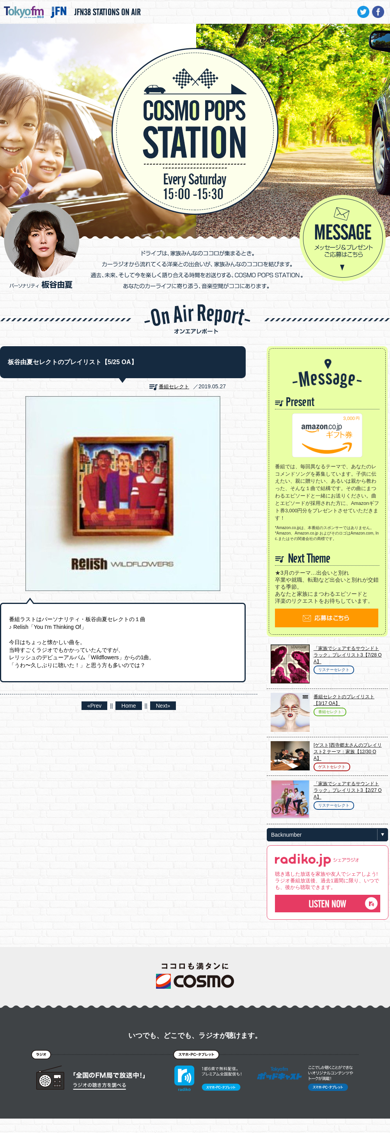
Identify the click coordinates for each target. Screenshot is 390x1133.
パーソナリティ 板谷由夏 (42, 246)
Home (128, 706)
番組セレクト (174, 386)
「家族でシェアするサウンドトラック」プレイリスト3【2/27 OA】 (348, 790)
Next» (163, 706)
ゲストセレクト (332, 767)
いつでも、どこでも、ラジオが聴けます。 (195, 1035)
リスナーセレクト (333, 669)
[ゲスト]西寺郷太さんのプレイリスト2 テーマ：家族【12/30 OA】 (348, 751)
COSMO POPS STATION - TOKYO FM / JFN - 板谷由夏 (195, 107)
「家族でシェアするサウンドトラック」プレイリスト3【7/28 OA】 (348, 655)
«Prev (94, 706)
